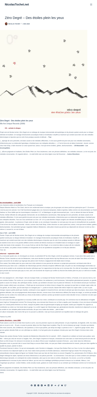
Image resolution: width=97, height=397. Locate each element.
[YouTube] (42, 385)
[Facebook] (31, 385)
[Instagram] (38, 385)
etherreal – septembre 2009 (9, 253)
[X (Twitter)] (35, 385)
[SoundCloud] (55, 385)
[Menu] (91, 5)
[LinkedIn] (48, 385)
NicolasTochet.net (17, 4)
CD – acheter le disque (13, 128)
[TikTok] (58, 385)
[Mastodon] (52, 385)
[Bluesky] (62, 385)
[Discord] (45, 385)
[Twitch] (65, 385)
